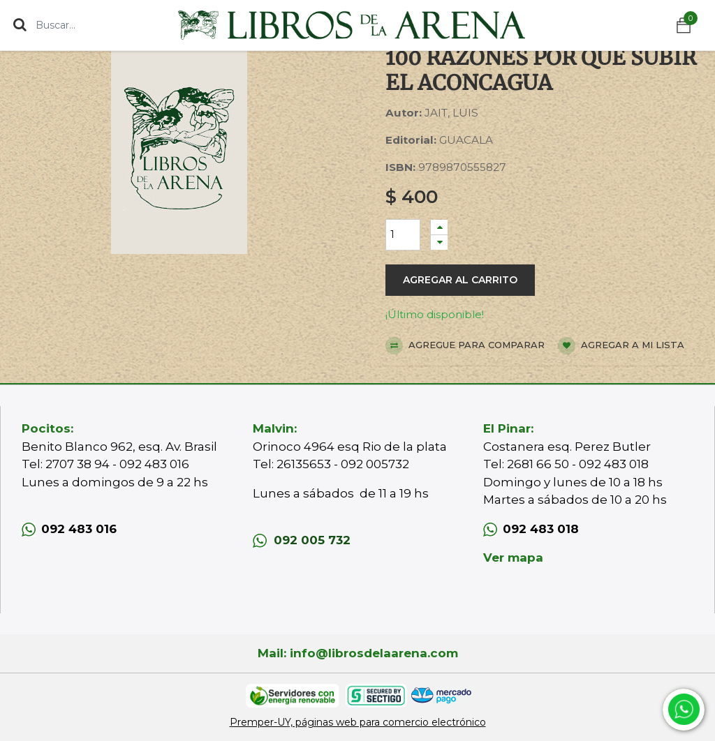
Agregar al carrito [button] (460, 280)
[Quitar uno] (439, 242)
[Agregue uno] (439, 227)
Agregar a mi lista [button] (621, 345)
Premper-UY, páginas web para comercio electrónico (358, 722)
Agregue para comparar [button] (465, 345)
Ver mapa (513, 557)
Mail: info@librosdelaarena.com (358, 653)
